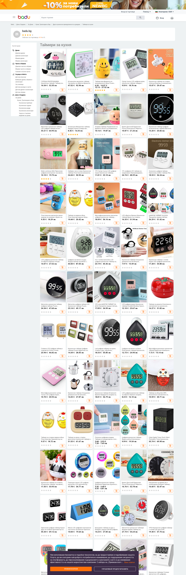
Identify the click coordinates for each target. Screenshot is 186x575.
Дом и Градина (20, 24)
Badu (12, 24)
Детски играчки (20, 77)
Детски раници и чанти (23, 87)
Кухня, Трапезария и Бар (43, 24)
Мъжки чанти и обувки (23, 69)
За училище (19, 84)
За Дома (30, 24)
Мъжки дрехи (19, 58)
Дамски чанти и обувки (23, 66)
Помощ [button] (147, 12)
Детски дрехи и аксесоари (24, 89)
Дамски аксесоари (21, 56)
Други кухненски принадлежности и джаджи (66, 24)
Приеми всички (71, 569)
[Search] (88, 18)
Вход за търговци (128, 12)
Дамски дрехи (20, 53)
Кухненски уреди (24, 108)
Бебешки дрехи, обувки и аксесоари (23, 81)
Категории (16, 46)
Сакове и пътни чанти (22, 71)
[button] (14, 17)
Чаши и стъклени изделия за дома (24, 114)
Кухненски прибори (25, 103)
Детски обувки (20, 92)
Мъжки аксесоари (21, 61)
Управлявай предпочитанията (115, 569)
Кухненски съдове (25, 105)
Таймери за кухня (87, 24)
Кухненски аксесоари (26, 111)
